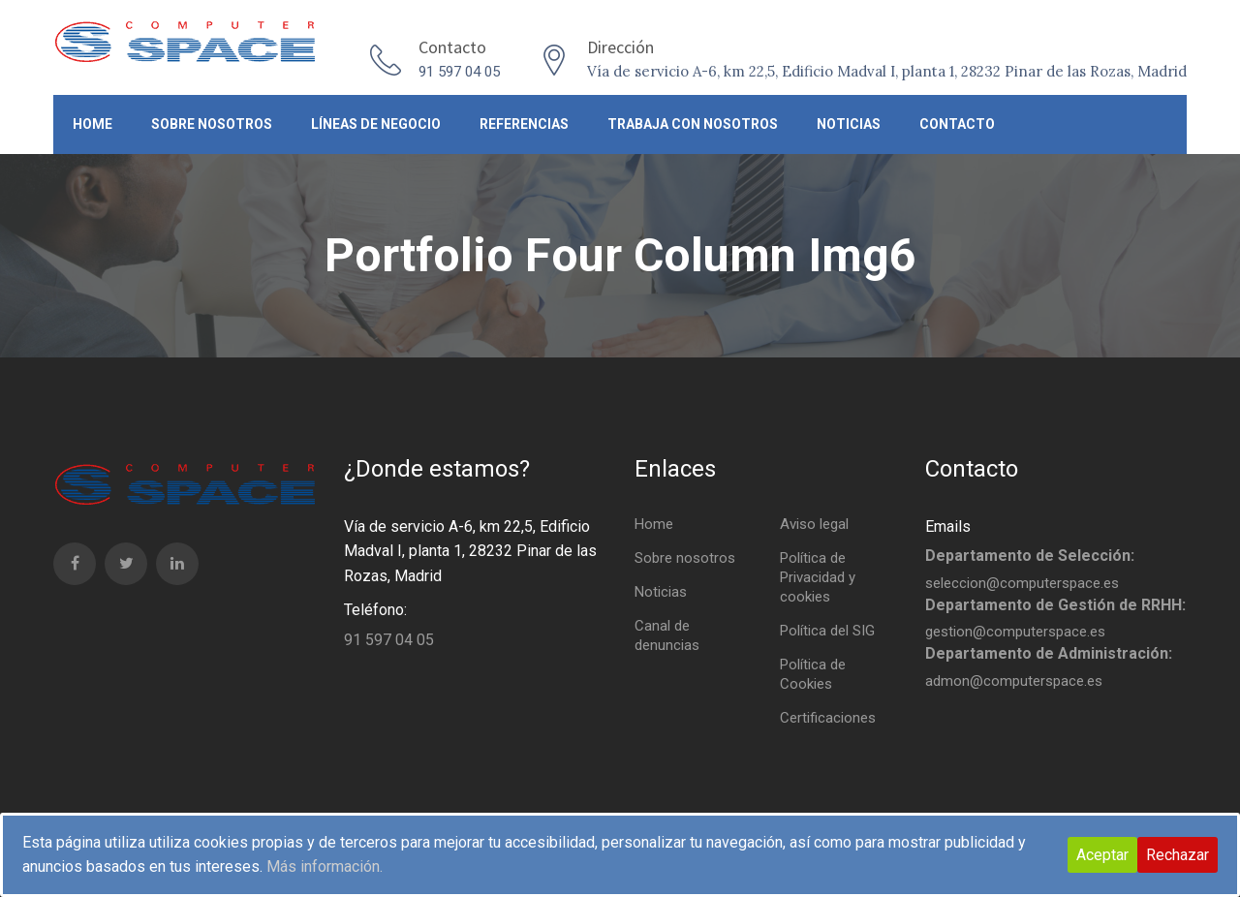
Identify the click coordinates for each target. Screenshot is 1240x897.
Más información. (324, 866)
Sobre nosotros (211, 124)
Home (92, 124)
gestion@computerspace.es (1015, 631)
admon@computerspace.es (1013, 681)
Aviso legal (814, 524)
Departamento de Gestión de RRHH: (1055, 605)
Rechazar (1177, 855)
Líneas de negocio (376, 124)
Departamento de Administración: (1048, 653)
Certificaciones (828, 718)
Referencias (524, 124)
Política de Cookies (813, 674)
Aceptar (1102, 855)
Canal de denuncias (667, 635)
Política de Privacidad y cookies (817, 577)
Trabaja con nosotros (692, 124)
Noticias (849, 124)
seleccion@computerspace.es (1022, 583)
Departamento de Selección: (1029, 555)
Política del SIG (827, 630)
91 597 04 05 (459, 71)
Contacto (957, 124)
